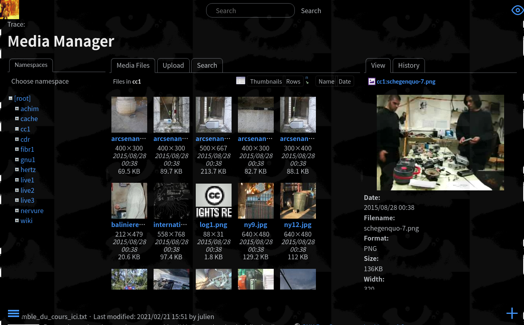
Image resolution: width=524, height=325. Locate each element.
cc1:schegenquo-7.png (406, 81)
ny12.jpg (298, 224)
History (409, 65)
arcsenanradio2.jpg (184, 138)
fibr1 (27, 149)
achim (29, 108)
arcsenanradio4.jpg (310, 138)
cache (29, 118)
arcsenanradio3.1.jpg (229, 138)
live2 (27, 190)
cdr (25, 139)
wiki (26, 220)
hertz (27, 169)
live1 (27, 179)
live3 (27, 200)
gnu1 (27, 159)
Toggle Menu (13, 313)
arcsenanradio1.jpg (141, 138)
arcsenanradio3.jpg (268, 138)
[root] (22, 98)
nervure (31, 210)
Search (311, 10)
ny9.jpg (255, 224)
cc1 (25, 128)
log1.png (213, 224)
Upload (173, 65)
